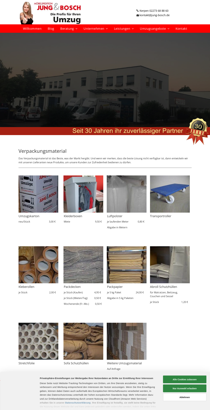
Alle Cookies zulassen (185, 363)
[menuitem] (32, 28)
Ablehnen (184, 381)
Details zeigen (161, 404)
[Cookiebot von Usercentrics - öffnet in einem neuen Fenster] (19, 404)
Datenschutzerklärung (78, 386)
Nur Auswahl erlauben (185, 372)
